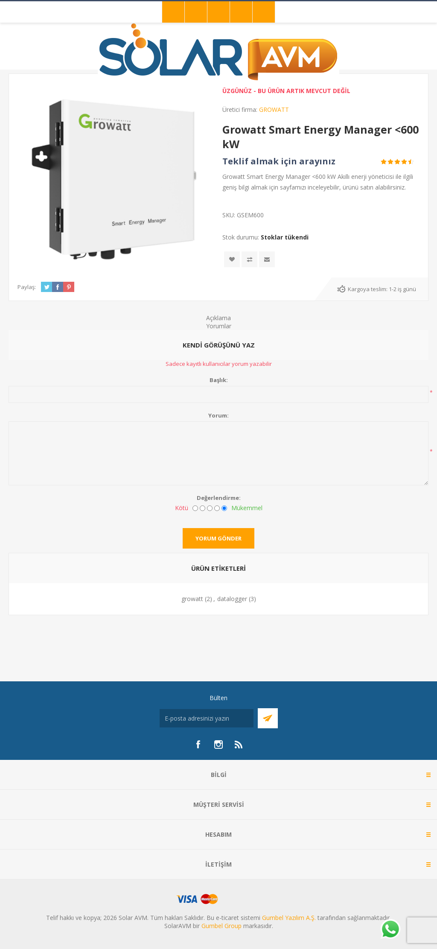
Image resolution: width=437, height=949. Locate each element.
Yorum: (218, 415)
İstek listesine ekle (232, 259)
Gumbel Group (221, 926)
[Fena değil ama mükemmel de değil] (210, 508)
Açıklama (218, 318)
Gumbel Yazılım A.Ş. (289, 918)
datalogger (232, 599)
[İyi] (217, 508)
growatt (192, 599)
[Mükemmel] (224, 508)
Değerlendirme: (219, 498)
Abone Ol (268, 718)
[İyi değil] (202, 508)
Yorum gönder (218, 538)
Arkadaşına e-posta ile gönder (267, 259)
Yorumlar (218, 326)
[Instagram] (218, 744)
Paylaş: (26, 287)
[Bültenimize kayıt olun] (206, 718)
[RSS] (239, 744)
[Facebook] (198, 744)
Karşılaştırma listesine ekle (249, 259)
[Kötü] (195, 508)
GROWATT (274, 109)
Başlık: (219, 380)
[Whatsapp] (390, 930)
